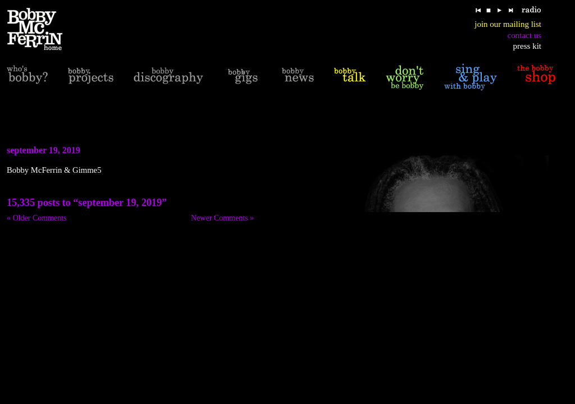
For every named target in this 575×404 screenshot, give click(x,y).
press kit (527, 46)
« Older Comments (37, 218)
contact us (524, 35)
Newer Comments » (222, 218)
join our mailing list (507, 24)
